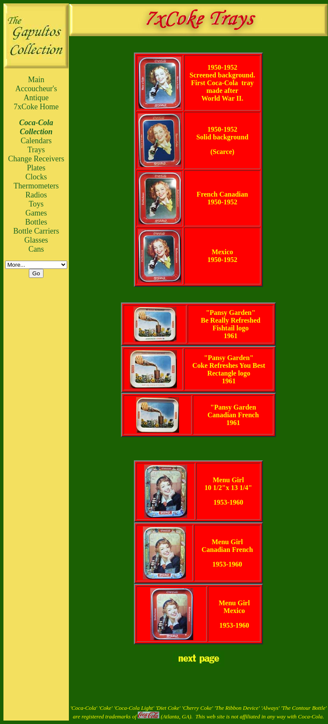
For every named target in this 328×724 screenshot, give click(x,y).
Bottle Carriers (36, 231)
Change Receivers (36, 158)
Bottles (36, 222)
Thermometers (36, 186)
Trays (36, 149)
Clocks (36, 177)
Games (36, 213)
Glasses (36, 240)
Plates (36, 167)
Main (36, 79)
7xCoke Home (36, 106)
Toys (36, 204)
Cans (36, 249)
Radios (36, 195)
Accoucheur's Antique (36, 93)
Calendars (36, 140)
